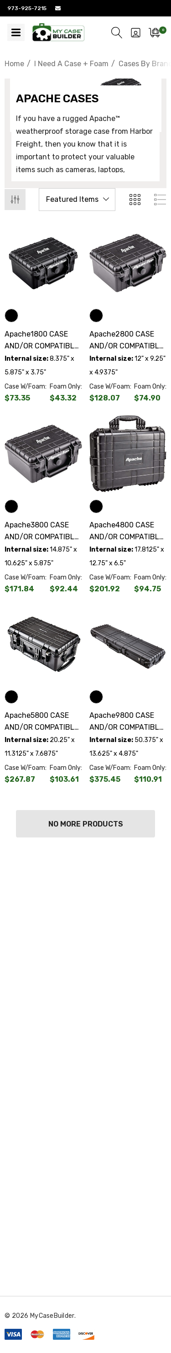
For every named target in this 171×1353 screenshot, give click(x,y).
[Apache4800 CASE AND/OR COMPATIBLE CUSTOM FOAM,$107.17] (128, 454)
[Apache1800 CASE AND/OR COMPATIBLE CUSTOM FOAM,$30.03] (43, 263)
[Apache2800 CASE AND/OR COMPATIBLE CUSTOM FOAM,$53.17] (128, 263)
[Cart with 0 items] (154, 32)
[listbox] (77, 199)
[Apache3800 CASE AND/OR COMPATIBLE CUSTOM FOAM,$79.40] (43, 454)
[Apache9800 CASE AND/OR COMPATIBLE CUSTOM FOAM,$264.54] (128, 645)
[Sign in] (135, 32)
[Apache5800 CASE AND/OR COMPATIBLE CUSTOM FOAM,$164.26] (43, 645)
